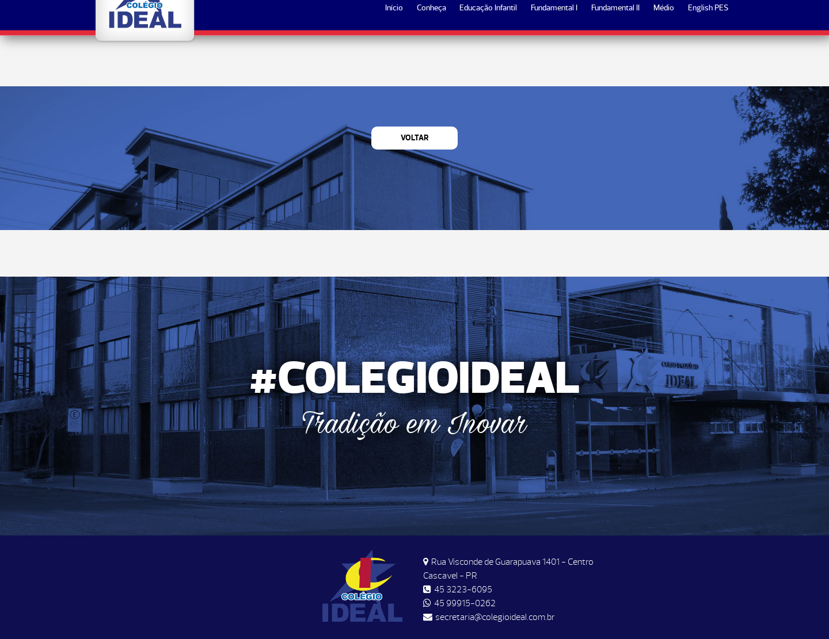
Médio (663, 58)
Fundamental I (554, 58)
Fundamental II (615, 58)
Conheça (431, 58)
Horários (639, 18)
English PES (708, 58)
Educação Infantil (488, 58)
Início (394, 58)
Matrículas (697, 18)
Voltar (415, 138)
